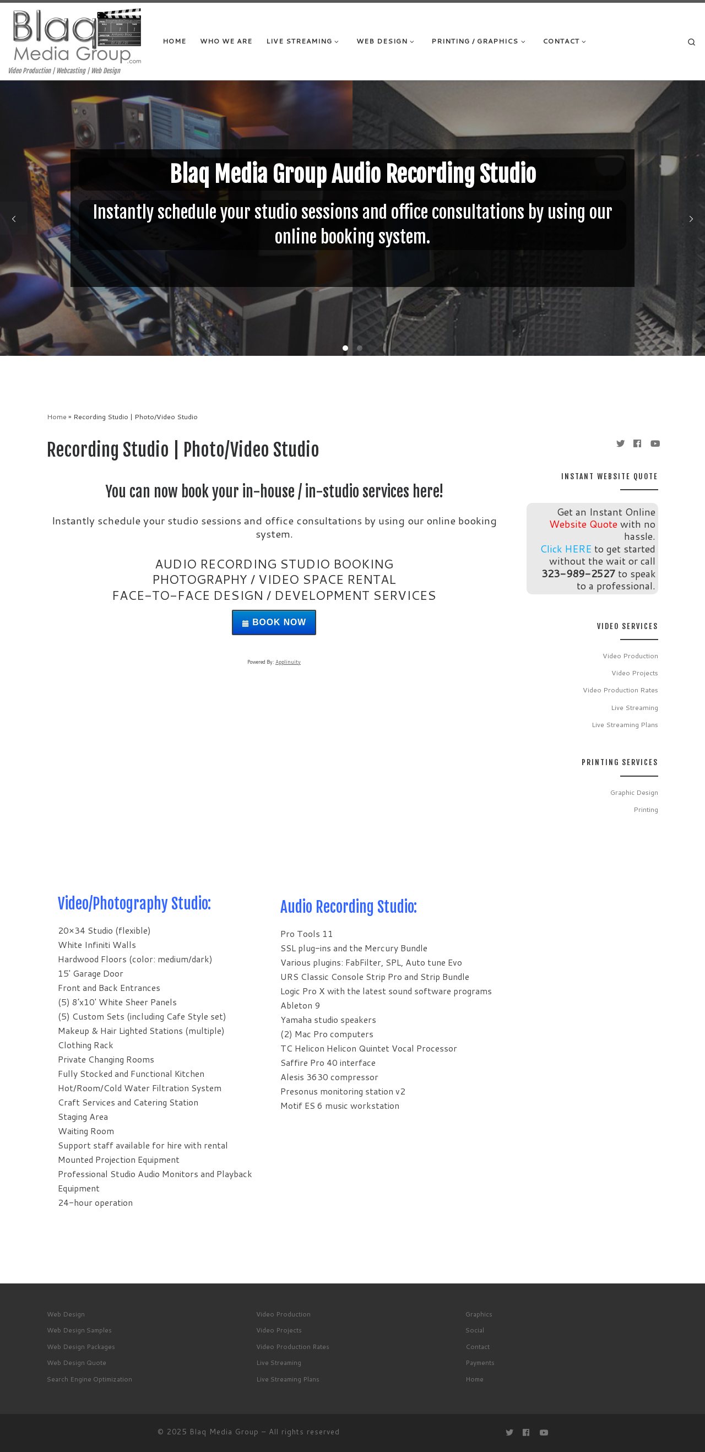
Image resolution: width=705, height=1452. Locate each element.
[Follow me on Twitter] (620, 443)
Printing (645, 809)
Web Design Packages (81, 1346)
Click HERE (566, 548)
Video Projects (634, 673)
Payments (480, 1362)
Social (474, 1330)
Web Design (66, 1314)
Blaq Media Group (224, 1432)
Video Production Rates (620, 690)
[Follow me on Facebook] (637, 443)
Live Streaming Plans (625, 724)
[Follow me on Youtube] (654, 443)
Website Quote (583, 524)
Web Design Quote (76, 1362)
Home (57, 416)
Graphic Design (634, 792)
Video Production (630, 655)
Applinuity (288, 661)
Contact (477, 1346)
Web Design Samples (79, 1330)
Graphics (478, 1314)
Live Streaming (634, 707)
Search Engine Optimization (89, 1379)
